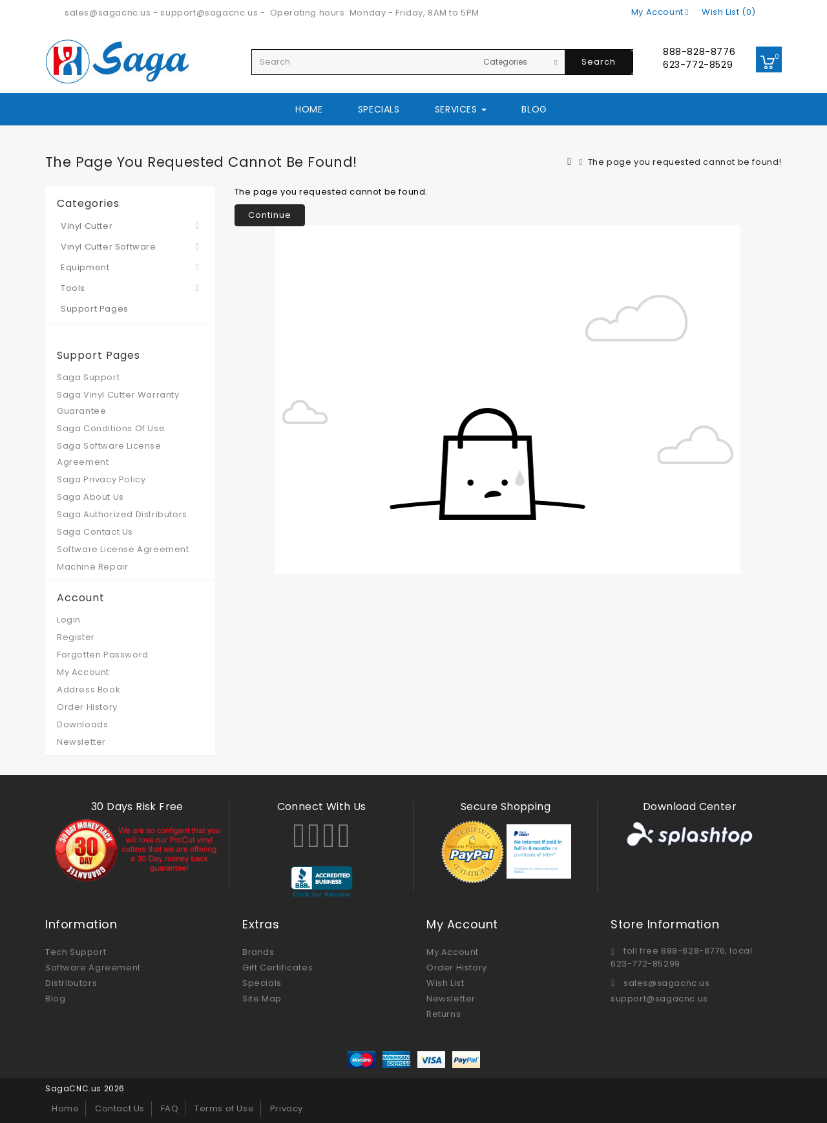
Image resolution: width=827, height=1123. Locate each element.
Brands (258, 952)
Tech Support (75, 952)
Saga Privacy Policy (101, 479)
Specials (379, 109)
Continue (269, 215)
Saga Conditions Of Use (111, 428)
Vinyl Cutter (86, 226)
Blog (534, 109)
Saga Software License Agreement (109, 454)
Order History (87, 707)
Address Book (88, 689)
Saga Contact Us (95, 532)
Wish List (445, 983)
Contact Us (120, 1108)
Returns (443, 1014)
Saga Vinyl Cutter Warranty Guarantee (118, 403)
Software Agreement (93, 967)
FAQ (170, 1108)
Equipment (85, 267)
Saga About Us (90, 497)
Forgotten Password (103, 654)
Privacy (286, 1108)
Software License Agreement (123, 549)
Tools (73, 288)
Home (308, 109)
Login (69, 620)
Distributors (71, 983)
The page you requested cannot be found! (685, 162)
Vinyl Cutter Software (108, 247)
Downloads (82, 724)
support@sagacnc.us (209, 12)
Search (598, 62)
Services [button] (461, 109)
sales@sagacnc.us (108, 12)
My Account (83, 672)
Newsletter (81, 742)
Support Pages (95, 309)
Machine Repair (92, 567)
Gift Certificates (277, 967)
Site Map (262, 998)
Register (76, 637)
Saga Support (88, 377)
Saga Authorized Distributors (122, 514)
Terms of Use (224, 1108)
